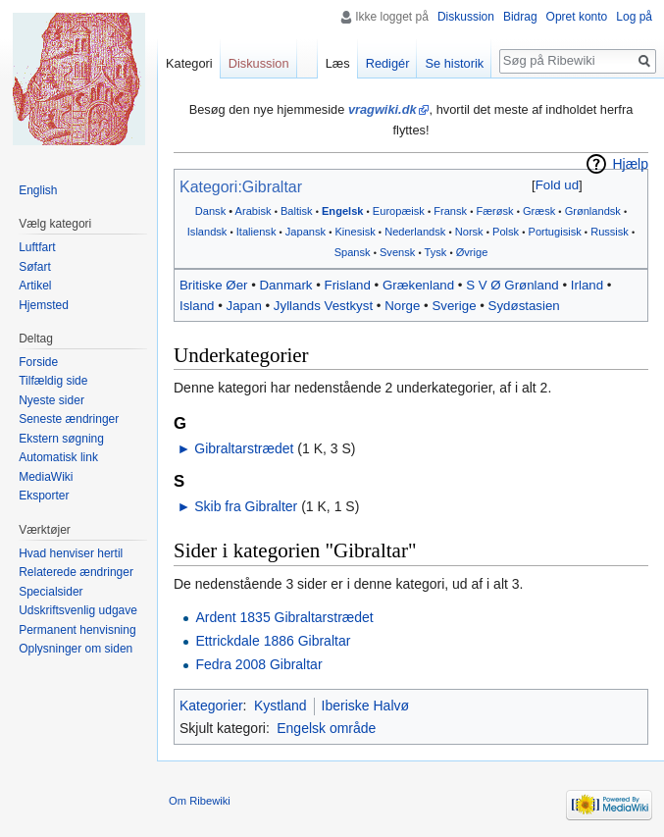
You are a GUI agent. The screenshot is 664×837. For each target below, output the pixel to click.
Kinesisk (354, 231)
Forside (38, 362)
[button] (557, 185)
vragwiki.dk (382, 109)
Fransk (450, 211)
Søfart (35, 267)
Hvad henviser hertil (71, 553)
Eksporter (44, 495)
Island (196, 305)
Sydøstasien (524, 305)
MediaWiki (46, 477)
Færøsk (494, 211)
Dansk (210, 211)
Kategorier (211, 705)
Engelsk (342, 211)
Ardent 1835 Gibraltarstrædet (284, 617)
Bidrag (520, 17)
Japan (244, 305)
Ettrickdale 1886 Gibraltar (272, 641)
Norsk (469, 231)
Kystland (280, 705)
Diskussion (465, 17)
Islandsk (207, 231)
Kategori (189, 63)
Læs (338, 63)
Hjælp (630, 164)
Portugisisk (555, 231)
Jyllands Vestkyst (323, 305)
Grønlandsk (593, 211)
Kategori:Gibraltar (240, 187)
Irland (587, 285)
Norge (402, 305)
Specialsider (50, 592)
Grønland (531, 285)
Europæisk (399, 211)
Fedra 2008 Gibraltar (258, 664)
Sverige (454, 305)
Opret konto (577, 17)
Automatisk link (58, 457)
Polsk (505, 231)
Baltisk (297, 211)
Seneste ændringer (69, 419)
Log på (634, 17)
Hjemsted (44, 305)
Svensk (397, 252)
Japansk (305, 231)
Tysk (436, 252)
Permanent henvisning (77, 630)
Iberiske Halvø (365, 705)
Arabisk (253, 211)
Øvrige (472, 252)
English (38, 190)
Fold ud (557, 185)
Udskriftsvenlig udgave (78, 610)
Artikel (35, 285)
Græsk (539, 211)
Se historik (454, 63)
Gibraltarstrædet (243, 448)
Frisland (348, 285)
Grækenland (418, 285)
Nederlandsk (414, 231)
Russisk (609, 231)
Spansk (352, 252)
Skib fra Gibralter (245, 506)
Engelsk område (326, 728)
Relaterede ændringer (76, 572)
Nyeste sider (51, 400)
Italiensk (256, 231)
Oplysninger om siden (75, 648)
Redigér (388, 63)
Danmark (286, 285)
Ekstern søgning (61, 438)
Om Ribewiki (199, 801)
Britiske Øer (213, 285)
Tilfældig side (53, 381)
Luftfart (37, 247)
